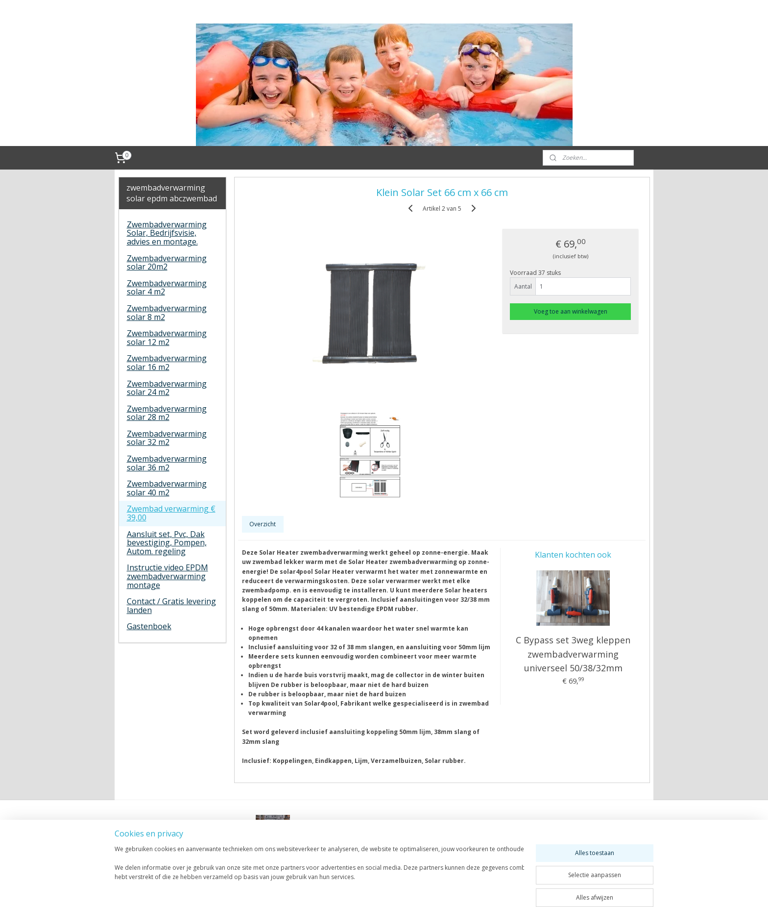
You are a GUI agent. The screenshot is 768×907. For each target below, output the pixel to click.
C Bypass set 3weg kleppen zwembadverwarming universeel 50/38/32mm (573, 654)
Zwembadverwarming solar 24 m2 (167, 388)
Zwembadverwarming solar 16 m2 (167, 362)
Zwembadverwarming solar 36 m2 (167, 463)
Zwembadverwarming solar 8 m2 (167, 312)
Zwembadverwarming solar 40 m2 (167, 488)
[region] (319, 873)
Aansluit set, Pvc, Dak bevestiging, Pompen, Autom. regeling (167, 543)
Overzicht (262, 524)
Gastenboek (149, 626)
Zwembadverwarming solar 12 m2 (167, 337)
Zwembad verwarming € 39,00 (171, 513)
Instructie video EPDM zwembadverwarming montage (167, 576)
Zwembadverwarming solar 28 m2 (167, 413)
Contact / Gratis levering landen (171, 605)
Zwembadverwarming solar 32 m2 (167, 438)
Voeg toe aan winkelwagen (570, 311)
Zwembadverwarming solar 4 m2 (167, 287)
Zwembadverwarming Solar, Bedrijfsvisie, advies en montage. (167, 233)
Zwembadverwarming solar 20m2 (167, 262)
